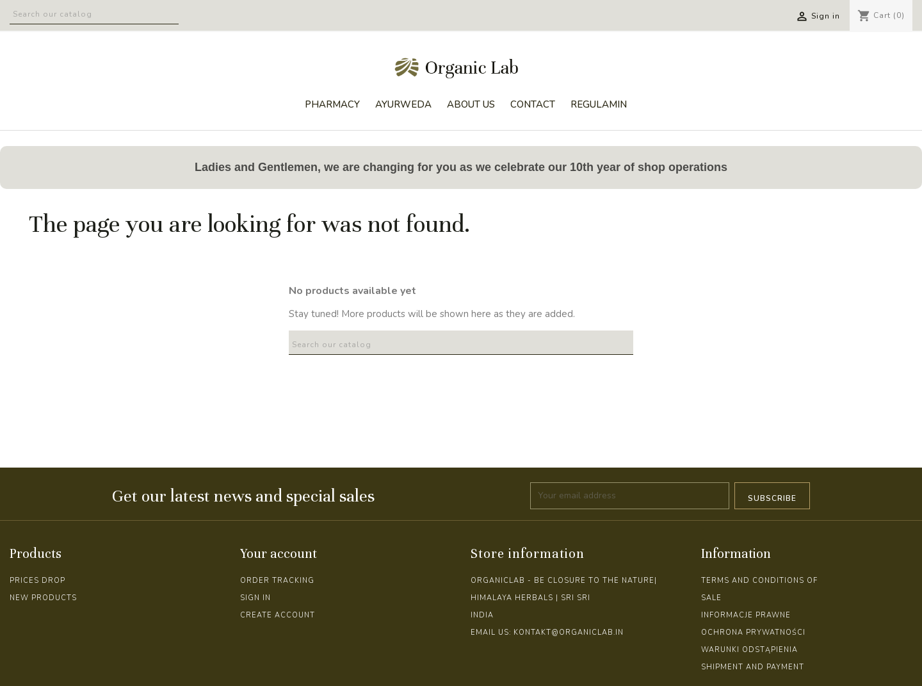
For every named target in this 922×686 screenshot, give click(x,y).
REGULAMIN (598, 104)
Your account (278, 554)
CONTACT (532, 104)
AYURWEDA (403, 104)
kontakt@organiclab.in (569, 632)
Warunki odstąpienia (749, 650)
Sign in (255, 598)
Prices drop (37, 580)
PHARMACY (332, 104)
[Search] (94, 12)
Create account (277, 615)
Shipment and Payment (752, 667)
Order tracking (277, 580)
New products (43, 598)
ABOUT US (471, 104)
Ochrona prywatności (753, 632)
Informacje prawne (746, 615)
